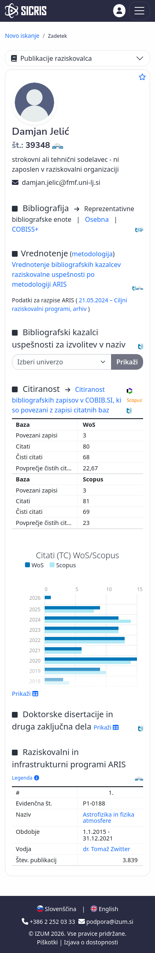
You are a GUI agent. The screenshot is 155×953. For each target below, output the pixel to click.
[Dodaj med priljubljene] (142, 77)
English (104, 909)
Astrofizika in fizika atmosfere (108, 817)
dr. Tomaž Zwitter (107, 849)
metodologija (92, 253)
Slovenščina (56, 909)
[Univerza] (62, 362)
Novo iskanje (22, 35)
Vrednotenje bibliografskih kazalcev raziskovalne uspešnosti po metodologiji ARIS (66, 274)
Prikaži (25, 693)
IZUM (43, 933)
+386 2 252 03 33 (49, 921)
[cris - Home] (25, 10)
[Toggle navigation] (139, 11)
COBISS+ (25, 229)
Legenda (25, 777)
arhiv (80, 309)
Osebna (97, 219)
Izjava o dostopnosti (91, 942)
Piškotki (48, 942)
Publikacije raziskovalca (51, 58)
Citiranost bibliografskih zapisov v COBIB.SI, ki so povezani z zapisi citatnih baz (66, 399)
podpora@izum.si (105, 921)
